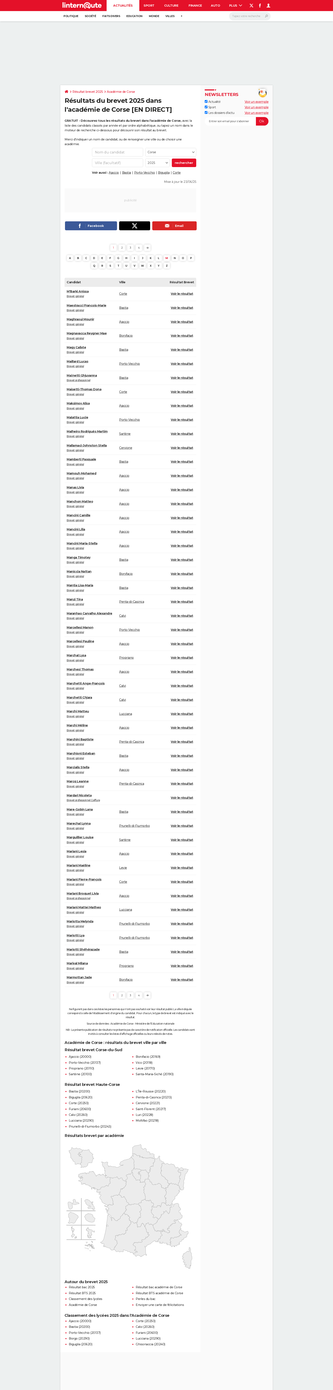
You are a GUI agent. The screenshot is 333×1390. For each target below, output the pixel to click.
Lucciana (125, 714)
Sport (149, 5)
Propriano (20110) (81, 1068)
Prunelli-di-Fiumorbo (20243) (90, 1126)
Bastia (126, 173)
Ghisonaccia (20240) (150, 1344)
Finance (195, 5)
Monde (154, 16)
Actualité (212, 102)
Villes (169, 16)
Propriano (126, 658)
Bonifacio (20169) (148, 1057)
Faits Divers (111, 16)
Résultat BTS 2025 (82, 1293)
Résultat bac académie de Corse (159, 1287)
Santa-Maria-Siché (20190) (155, 1074)
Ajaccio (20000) (80, 1057)
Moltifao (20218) (147, 1120)
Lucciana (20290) (81, 1120)
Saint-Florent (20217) (151, 1109)
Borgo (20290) (79, 1338)
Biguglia (163, 173)
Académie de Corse (121, 92)
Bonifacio (126, 336)
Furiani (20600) (80, 1109)
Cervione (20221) (148, 1103)
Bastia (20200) (79, 1091)
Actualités (123, 5)
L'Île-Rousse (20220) (150, 1091)
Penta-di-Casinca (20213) (154, 1097)
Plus (235, 5)
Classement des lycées (85, 1299)
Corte (177, 173)
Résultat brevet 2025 (87, 92)
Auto (215, 5)
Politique (70, 16)
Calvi (122, 616)
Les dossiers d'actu (219, 113)
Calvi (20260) (78, 1115)
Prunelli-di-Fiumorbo (134, 826)
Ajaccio (114, 173)
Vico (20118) (144, 1063)
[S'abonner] (236, 121)
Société (90, 16)
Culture (171, 5)
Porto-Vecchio (144, 173)
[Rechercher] (250, 16)
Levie (123, 868)
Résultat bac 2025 (82, 1287)
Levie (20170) (145, 1068)
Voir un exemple (257, 102)
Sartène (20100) (80, 1074)
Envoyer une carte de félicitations (160, 1305)
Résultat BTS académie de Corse (159, 1293)
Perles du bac (145, 1299)
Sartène (125, 434)
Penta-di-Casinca (131, 602)
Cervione (125, 448)
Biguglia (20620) (80, 1097)
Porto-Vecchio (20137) (85, 1063)
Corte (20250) (79, 1103)
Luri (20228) (144, 1115)
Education (134, 16)
